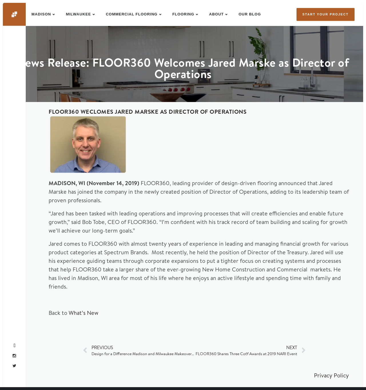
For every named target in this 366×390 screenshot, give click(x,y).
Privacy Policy (331, 375)
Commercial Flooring (132, 14)
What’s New (83, 313)
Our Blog (249, 14)
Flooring (183, 14)
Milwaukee (78, 14)
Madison (41, 14)
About (216, 14)
